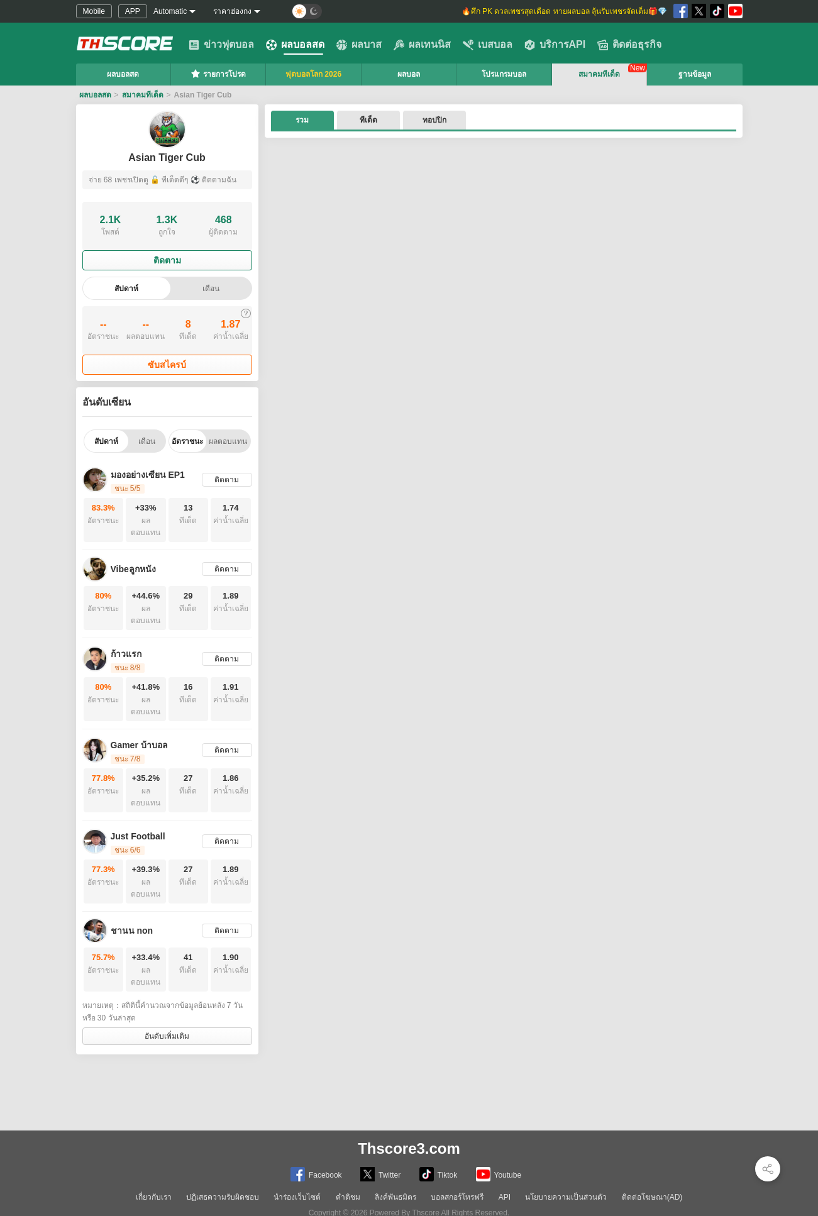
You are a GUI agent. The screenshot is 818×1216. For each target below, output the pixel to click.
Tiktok (438, 1174)
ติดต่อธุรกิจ (629, 44)
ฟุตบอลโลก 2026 (313, 74)
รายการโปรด (218, 74)
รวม (302, 120)
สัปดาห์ (126, 288)
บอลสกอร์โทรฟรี (457, 1197)
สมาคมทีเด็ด (599, 74)
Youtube (499, 1174)
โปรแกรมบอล (504, 74)
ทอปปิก (434, 120)
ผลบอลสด (295, 44)
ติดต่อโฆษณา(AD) (652, 1197)
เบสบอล (487, 44)
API (505, 1197)
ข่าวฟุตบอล (221, 44)
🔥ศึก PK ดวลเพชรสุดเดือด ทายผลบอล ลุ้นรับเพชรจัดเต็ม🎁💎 (563, 11)
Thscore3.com (409, 1148)
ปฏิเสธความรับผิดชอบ (222, 1197)
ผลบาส (359, 44)
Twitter (380, 1174)
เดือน (210, 288)
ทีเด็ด (368, 120)
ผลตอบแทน (228, 441)
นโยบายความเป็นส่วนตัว (566, 1197)
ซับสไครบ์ (167, 365)
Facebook (316, 1174)
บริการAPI (555, 44)
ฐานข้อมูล (694, 74)
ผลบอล (408, 74)
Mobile (94, 11)
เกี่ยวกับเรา (154, 1197)
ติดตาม (167, 260)
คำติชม (348, 1197)
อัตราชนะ (187, 441)
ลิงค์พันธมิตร (395, 1197)
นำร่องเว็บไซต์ (297, 1197)
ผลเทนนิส (422, 44)
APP (132, 11)
